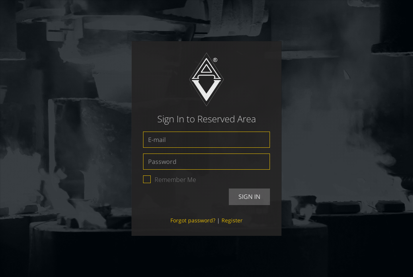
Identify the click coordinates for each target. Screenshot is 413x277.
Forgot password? (192, 220)
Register (232, 220)
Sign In (249, 196)
